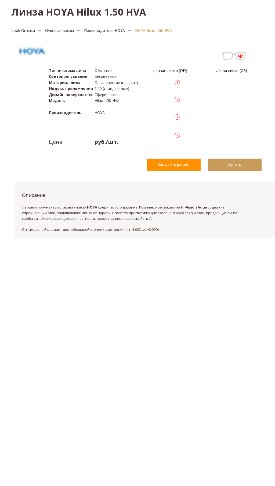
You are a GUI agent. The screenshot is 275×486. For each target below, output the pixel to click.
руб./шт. (106, 141)
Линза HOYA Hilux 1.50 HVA (78, 12)
